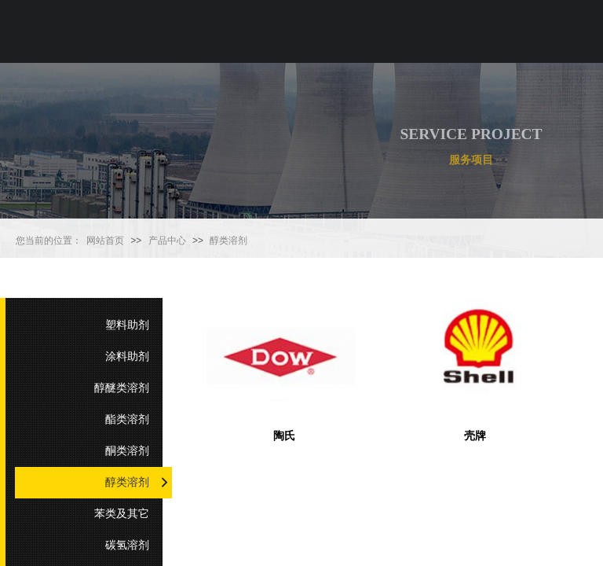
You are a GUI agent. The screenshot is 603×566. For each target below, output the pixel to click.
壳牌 (475, 436)
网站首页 (105, 240)
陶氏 (284, 436)
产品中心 (167, 240)
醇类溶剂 (228, 240)
